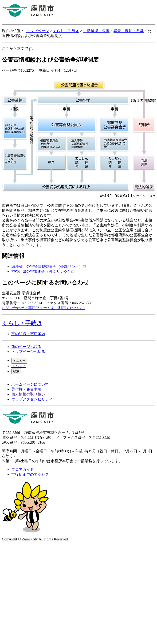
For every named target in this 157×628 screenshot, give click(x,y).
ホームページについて (30, 384)
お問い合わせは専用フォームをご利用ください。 (43, 308)
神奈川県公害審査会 (42, 271)
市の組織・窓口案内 (28, 334)
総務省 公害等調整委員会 (48, 267)
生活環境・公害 (96, 31)
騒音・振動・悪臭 (129, 31)
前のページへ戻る (26, 347)
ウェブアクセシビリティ (32, 399)
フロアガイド (22, 470)
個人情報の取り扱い (28, 394)
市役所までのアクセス (30, 475)
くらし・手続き (66, 31)
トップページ (37, 31)
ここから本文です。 (19, 49)
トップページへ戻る (28, 352)
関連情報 (13, 256)
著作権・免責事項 (26, 389)
